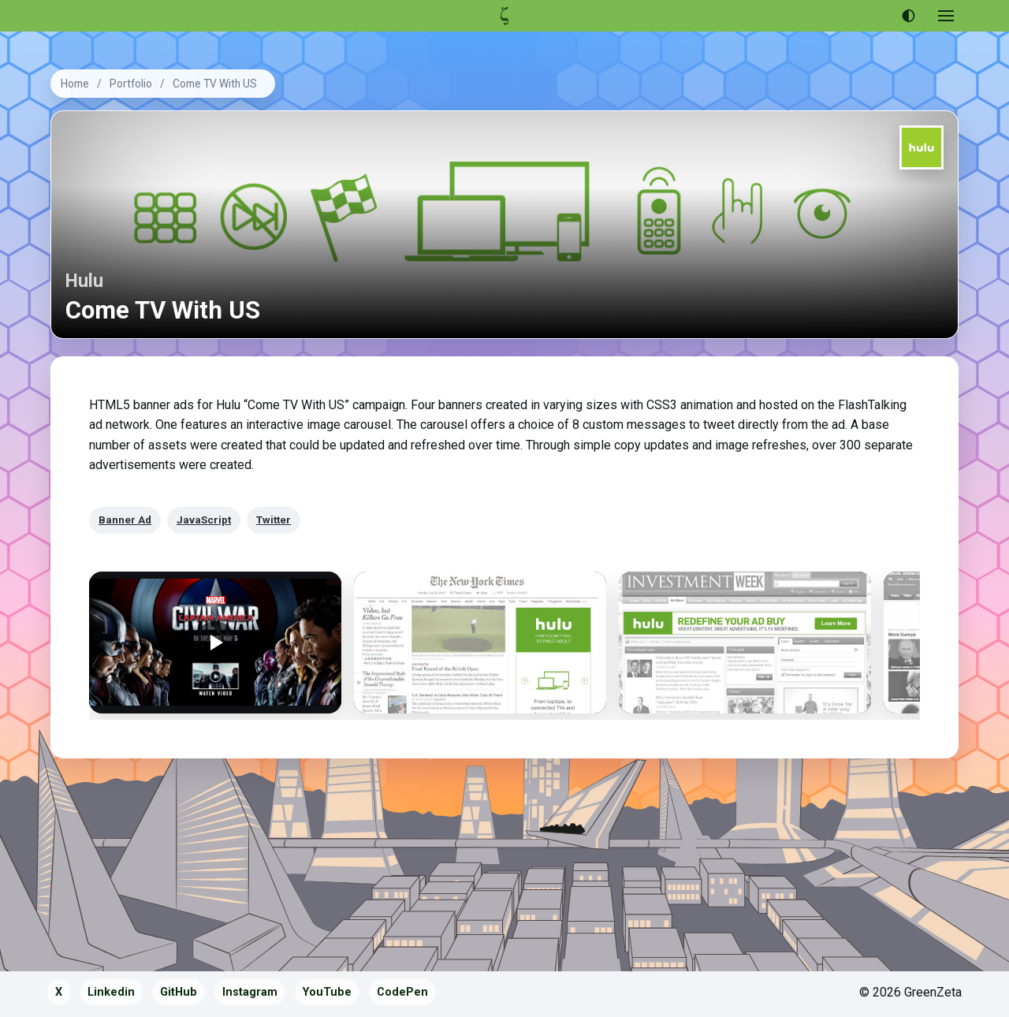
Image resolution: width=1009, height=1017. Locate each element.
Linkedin (111, 992)
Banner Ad (125, 519)
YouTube (327, 992)
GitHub (178, 992)
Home (75, 83)
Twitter (273, 519)
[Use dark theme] (908, 16)
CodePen (402, 992)
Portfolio (131, 83)
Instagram (249, 992)
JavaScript (204, 519)
